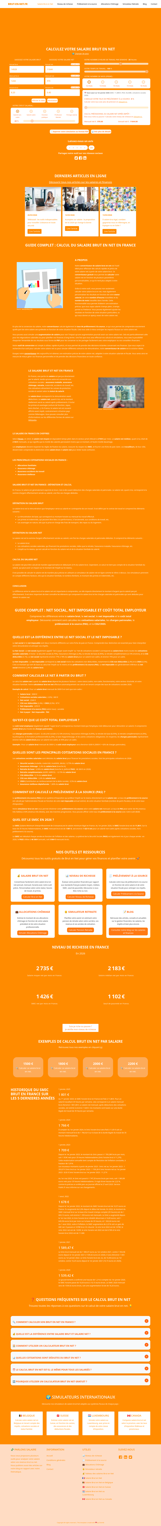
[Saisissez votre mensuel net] (62, 81)
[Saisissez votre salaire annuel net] (62, 69)
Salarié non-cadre (17, 116)
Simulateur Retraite (131, 4)
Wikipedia (32, 420)
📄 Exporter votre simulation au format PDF (69, 131)
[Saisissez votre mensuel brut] (26, 81)
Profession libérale (58, 116)
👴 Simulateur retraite (92, 1469)
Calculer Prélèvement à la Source (128, 893)
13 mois (102, 86)
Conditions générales (56, 1460)
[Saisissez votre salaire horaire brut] (26, 92)
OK (91, 147)
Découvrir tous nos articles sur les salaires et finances (80, 182)
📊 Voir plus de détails (101, 131)
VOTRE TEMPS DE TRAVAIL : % (98, 68)
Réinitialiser (52, 100)
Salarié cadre (31, 115)
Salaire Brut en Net (45, 4)
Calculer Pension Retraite (80, 930)
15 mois (130, 86)
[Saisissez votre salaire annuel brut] (26, 69)
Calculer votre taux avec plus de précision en (105, 102)
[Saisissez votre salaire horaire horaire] (62, 92)
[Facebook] (80, 158)
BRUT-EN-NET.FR (18, 4)
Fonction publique (45, 116)
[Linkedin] (84, 158)
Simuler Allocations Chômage (33, 932)
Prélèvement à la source (87, 4)
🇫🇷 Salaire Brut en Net (92, 1478)
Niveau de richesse (65, 4)
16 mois (143, 86)
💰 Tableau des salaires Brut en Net (98, 1473)
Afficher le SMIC (38, 100)
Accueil (50, 1455)
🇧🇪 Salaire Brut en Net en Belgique (97, 1482)
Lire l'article (34, 231)
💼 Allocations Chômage (93, 1464)
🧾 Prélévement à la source (94, 1460)
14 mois (116, 86)
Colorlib (101, 1522)
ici (101, 1047)
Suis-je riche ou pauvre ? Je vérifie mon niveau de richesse (80, 1028)
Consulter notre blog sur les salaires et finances (128, 931)
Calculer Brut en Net (32, 896)
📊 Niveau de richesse (92, 1455)
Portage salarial (71, 115)
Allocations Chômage (109, 4)
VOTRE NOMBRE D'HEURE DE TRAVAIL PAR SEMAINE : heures (110, 59)
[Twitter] (76, 158)
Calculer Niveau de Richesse (80, 896)
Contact (154, 4)
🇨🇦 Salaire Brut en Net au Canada (97, 1499)
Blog (145, 4)
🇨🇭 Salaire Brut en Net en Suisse (96, 1487)
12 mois (89, 86)
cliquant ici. (123, 102)
